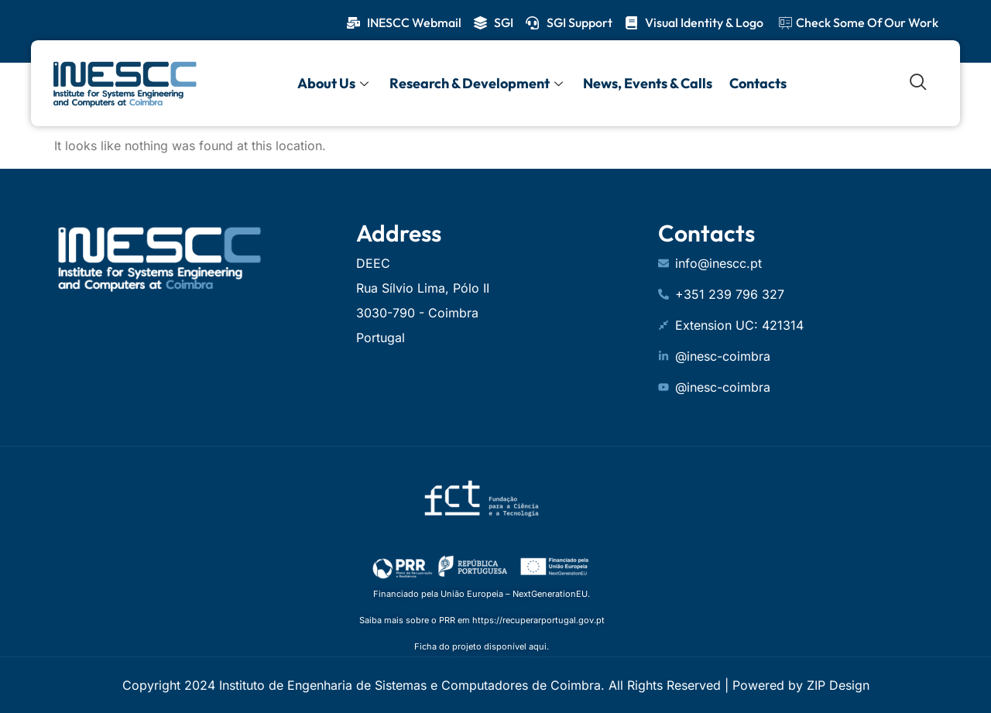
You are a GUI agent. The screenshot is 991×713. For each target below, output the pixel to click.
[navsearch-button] (918, 82)
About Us (335, 82)
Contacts (755, 82)
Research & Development (477, 82)
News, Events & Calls (646, 82)
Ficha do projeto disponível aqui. (481, 646)
